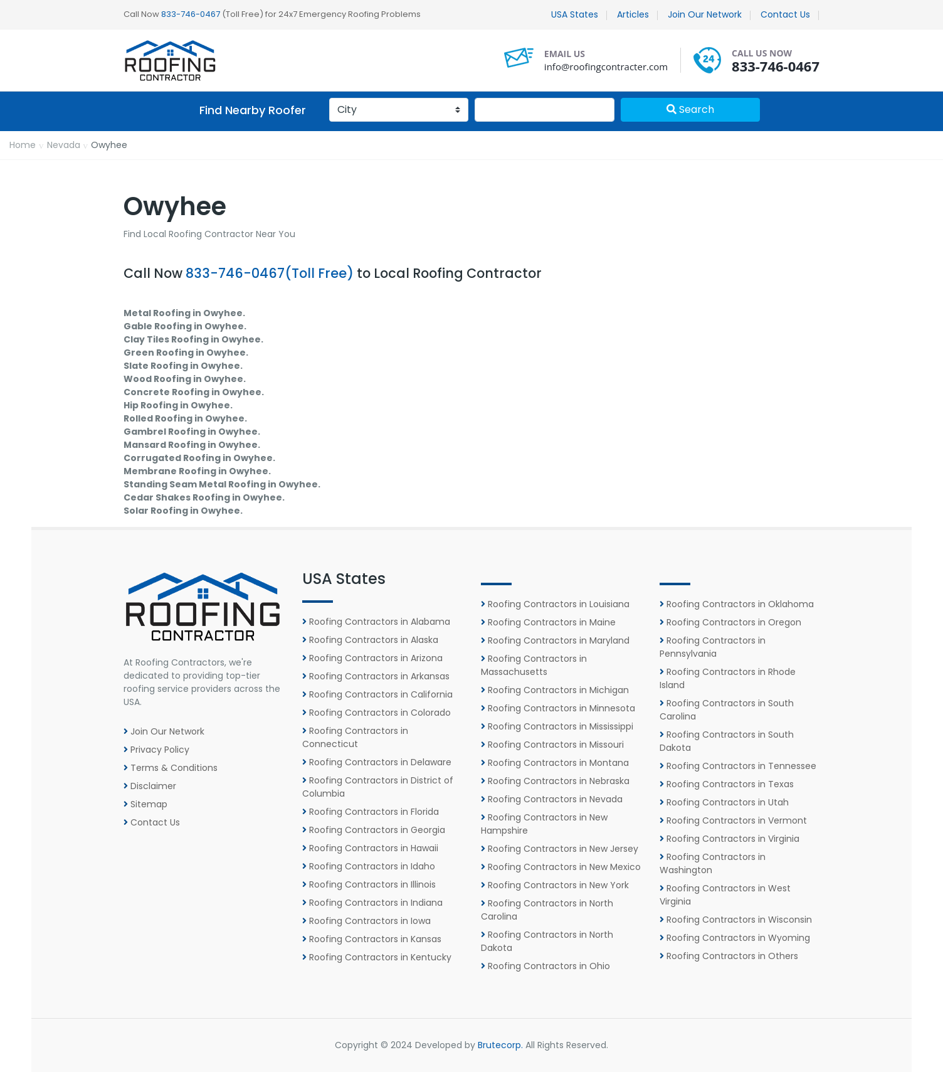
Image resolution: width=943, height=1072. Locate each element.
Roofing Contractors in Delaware (376, 762)
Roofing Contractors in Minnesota (558, 708)
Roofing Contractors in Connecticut (355, 737)
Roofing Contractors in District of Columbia (377, 787)
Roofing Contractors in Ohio (545, 966)
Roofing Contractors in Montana (555, 762)
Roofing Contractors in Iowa (366, 921)
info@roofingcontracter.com (606, 66)
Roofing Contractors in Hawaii (370, 848)
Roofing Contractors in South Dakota (727, 741)
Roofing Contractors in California (377, 694)
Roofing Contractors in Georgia (373, 830)
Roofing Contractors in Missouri (552, 744)
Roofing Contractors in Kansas (371, 939)
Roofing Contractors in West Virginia (725, 895)
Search (690, 109)
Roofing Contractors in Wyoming (735, 937)
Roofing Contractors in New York (555, 885)
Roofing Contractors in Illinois (369, 884)
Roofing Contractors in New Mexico (561, 867)
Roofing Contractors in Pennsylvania (713, 647)
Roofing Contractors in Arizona (372, 658)
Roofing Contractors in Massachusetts (534, 665)
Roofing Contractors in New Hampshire (544, 824)
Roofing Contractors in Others (729, 956)
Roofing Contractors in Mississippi (557, 726)
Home (22, 145)
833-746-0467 (190, 14)
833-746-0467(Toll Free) (270, 273)
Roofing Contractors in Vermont (733, 820)
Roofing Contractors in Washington (713, 863)
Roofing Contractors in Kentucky (376, 957)
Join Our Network (705, 14)
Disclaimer (150, 786)
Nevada (63, 145)
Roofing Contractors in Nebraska (555, 781)
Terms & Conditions (171, 768)
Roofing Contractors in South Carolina (727, 710)
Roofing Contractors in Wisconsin (736, 919)
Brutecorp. (500, 1045)
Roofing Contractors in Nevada (552, 799)
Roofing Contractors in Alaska (370, 640)
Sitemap (145, 804)
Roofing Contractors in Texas (727, 784)
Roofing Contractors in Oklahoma (737, 604)
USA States (574, 14)
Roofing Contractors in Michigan (555, 690)
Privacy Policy (156, 749)
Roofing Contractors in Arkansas (376, 676)
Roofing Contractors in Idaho (368, 866)
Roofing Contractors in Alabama (376, 621)
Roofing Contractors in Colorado (376, 712)
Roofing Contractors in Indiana (372, 902)
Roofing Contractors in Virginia (729, 838)
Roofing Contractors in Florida (370, 811)
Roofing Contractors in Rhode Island (728, 678)
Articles (633, 14)
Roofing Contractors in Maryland (555, 640)
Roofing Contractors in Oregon (730, 622)
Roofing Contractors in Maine (548, 622)
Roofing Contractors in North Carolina (547, 910)
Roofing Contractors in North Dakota (547, 941)
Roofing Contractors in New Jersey (559, 848)
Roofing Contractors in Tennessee (738, 766)
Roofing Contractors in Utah (724, 802)
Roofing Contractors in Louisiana (555, 604)
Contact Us (785, 14)
